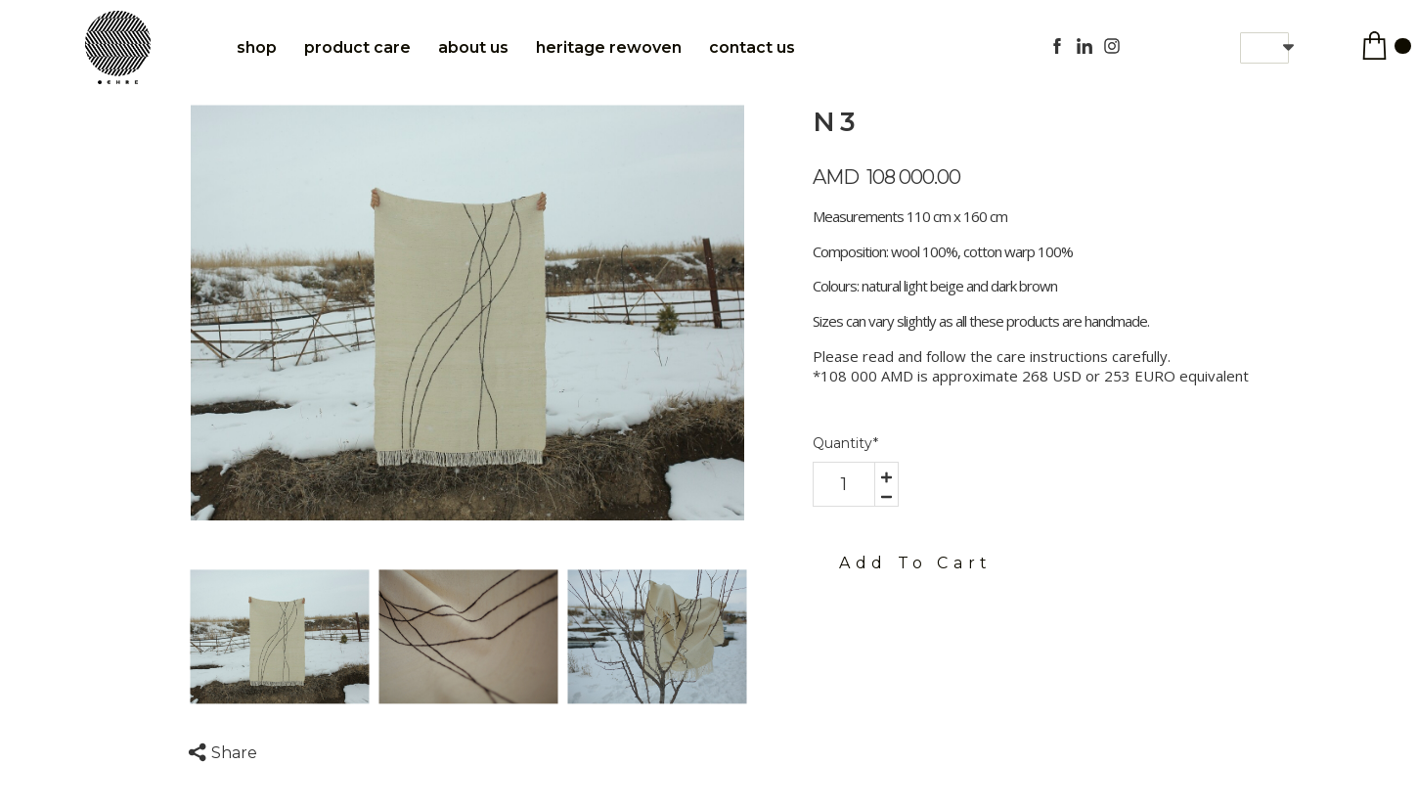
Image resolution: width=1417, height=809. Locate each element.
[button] (1264, 48)
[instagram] (1112, 46)
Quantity (845, 443)
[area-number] (844, 484)
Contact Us (752, 47)
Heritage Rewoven (609, 47)
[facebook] (1057, 46)
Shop (257, 47)
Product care (357, 47)
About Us (473, 47)
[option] (468, 312)
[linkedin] (1084, 46)
